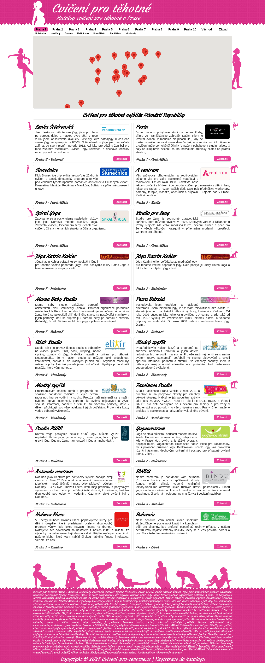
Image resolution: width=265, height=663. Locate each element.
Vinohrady (131, 33)
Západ (223, 29)
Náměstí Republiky (156, 610)
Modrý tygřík (150, 342)
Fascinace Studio (154, 385)
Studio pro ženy (152, 213)
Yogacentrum (150, 428)
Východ (206, 29)
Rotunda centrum (54, 472)
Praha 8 (157, 29)
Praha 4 (91, 29)
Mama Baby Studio (55, 299)
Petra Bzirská (150, 299)
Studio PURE (48, 428)
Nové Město (99, 33)
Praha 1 (41, 29)
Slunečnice (46, 170)
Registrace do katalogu (180, 659)
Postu (142, 127)
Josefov (69, 33)
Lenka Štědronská (54, 127)
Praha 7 (140, 29)
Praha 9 (173, 29)
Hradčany (55, 33)
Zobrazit (121, 158)
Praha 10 (190, 29)
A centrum (147, 170)
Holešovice (40, 33)
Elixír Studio (48, 342)
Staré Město (115, 33)
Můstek (210, 640)
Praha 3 (74, 29)
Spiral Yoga (47, 213)
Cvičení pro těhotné (101, 8)
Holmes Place (49, 515)
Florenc (202, 622)
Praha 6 (124, 29)
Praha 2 (57, 29)
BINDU (143, 472)
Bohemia (145, 515)
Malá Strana (83, 33)
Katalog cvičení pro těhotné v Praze (98, 17)
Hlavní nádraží (223, 616)
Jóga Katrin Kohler (55, 256)
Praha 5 (107, 29)
